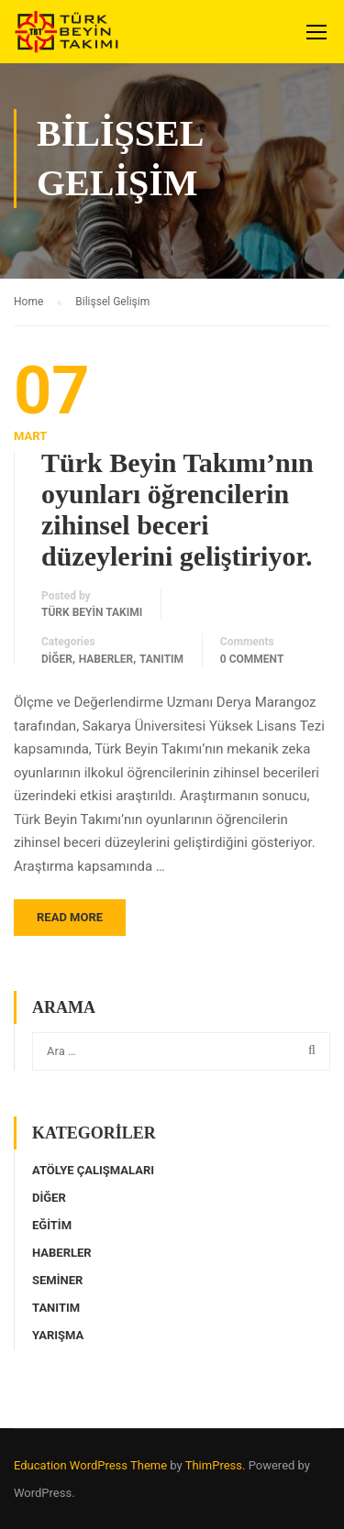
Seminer (57, 1280)
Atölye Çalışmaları (93, 1170)
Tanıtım (161, 659)
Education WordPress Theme (90, 1465)
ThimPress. (215, 1465)
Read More (70, 917)
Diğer (56, 659)
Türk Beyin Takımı (91, 612)
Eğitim (52, 1225)
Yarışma (57, 1335)
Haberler (106, 659)
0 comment (252, 659)
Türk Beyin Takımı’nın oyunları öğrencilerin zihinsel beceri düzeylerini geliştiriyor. (177, 509)
